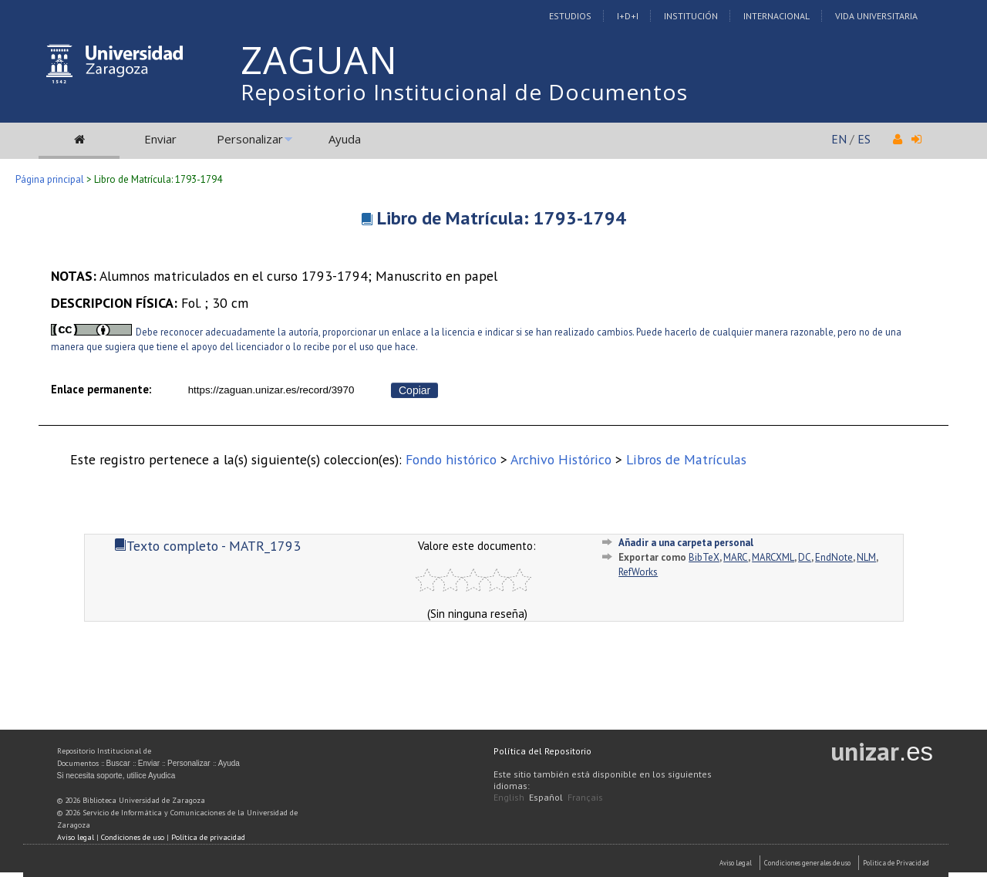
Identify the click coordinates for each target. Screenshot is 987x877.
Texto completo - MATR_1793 (207, 545)
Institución (691, 16)
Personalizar (250, 139)
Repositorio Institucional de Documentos (464, 91)
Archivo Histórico (560, 459)
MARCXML (773, 557)
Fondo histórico (451, 459)
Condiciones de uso (132, 837)
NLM (866, 557)
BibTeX (704, 557)
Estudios (570, 16)
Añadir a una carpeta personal (685, 542)
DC (804, 557)
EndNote (834, 557)
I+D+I (627, 16)
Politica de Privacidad (896, 862)
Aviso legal (75, 837)
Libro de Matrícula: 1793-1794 (501, 218)
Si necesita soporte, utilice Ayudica (116, 775)
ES (864, 139)
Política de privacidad (208, 837)
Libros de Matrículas (686, 459)
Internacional (776, 16)
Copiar (414, 390)
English (509, 797)
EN (839, 139)
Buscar (118, 763)
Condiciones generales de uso (807, 862)
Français (585, 797)
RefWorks (638, 571)
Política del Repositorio (542, 751)
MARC (735, 557)
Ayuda (344, 139)
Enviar (160, 139)
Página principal (49, 179)
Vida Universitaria (876, 16)
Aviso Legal (735, 862)
